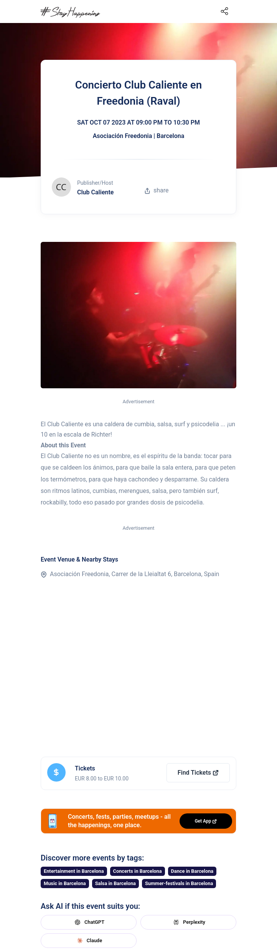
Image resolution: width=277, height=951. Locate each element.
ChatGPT (88, 922)
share (156, 190)
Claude (88, 940)
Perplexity (188, 922)
